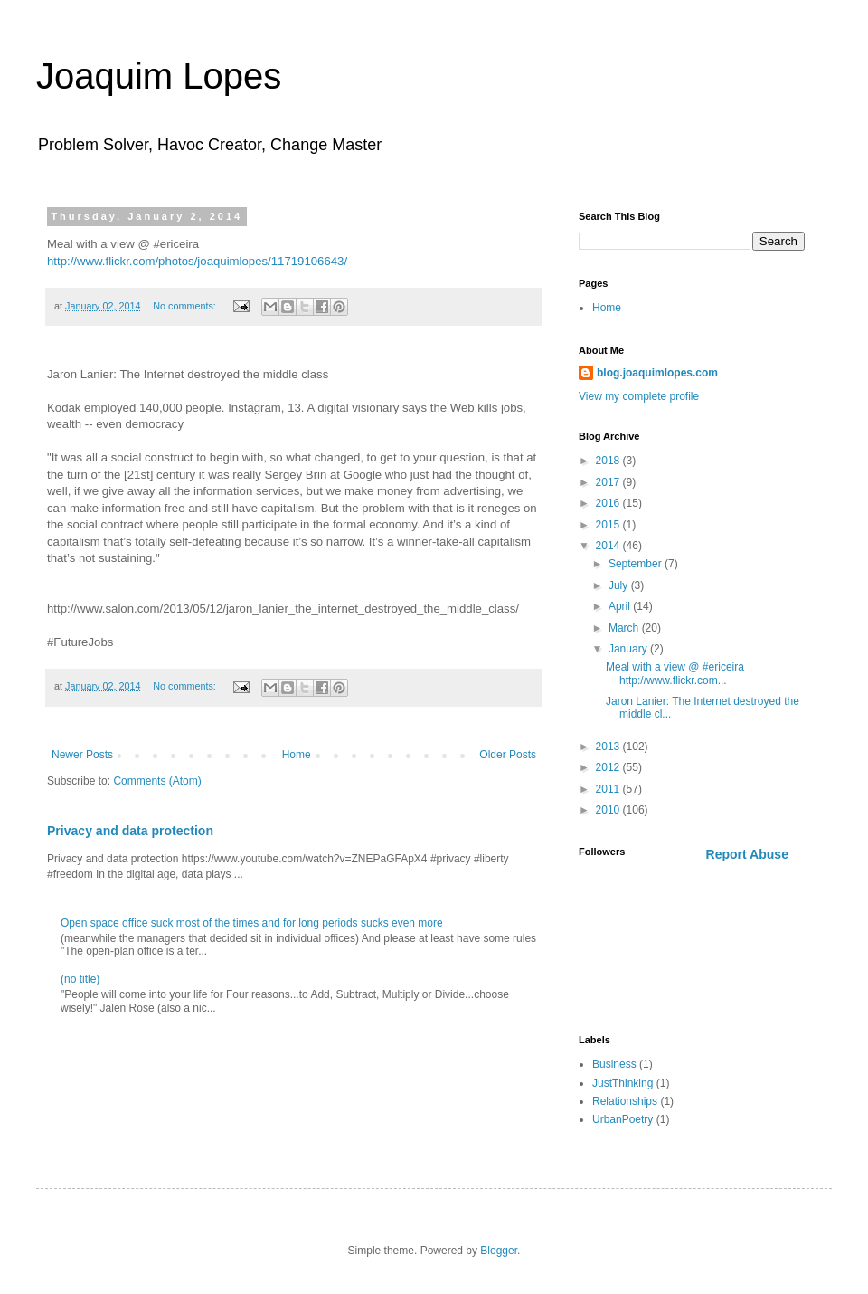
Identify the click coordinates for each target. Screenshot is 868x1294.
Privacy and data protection (130, 830)
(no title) (80, 979)
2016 (609, 503)
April (621, 606)
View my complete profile (639, 396)
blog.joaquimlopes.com (657, 372)
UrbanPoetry (622, 1119)
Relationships (624, 1101)
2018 (609, 460)
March (625, 628)
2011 (609, 789)
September (637, 563)
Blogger (498, 1250)
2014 (609, 545)
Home (296, 754)
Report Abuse (747, 854)
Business (614, 1064)
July (620, 585)
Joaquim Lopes (158, 76)
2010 (609, 810)
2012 (609, 767)
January (629, 648)
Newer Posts (82, 754)
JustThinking (622, 1083)
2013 (609, 746)
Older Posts (507, 754)
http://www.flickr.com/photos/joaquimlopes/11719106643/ (197, 261)
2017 (609, 482)
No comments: (186, 305)
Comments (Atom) (157, 781)
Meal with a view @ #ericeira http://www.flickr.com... (675, 673)
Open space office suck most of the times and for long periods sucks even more (252, 923)
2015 (609, 525)
